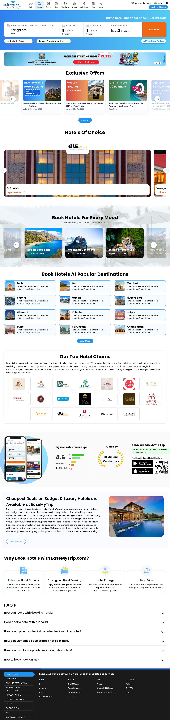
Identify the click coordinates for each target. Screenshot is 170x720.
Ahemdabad (135, 326)
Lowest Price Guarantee (53, 41)
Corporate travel (104, 692)
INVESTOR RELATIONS (15, 717)
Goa (74, 283)
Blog (128, 692)
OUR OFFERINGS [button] (13, 674)
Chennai (22, 312)
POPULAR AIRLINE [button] (13, 694)
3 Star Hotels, (43, 286)
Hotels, (20, 286)
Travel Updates (75, 692)
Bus (40, 684)
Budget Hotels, (29, 286)
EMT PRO (130, 688)
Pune (20, 326)
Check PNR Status (105, 688)
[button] (32, 92)
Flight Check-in (46, 696)
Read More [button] (16, 541)
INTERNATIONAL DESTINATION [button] (13, 689)
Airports (42, 688)
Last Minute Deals (18, 41)
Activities (43, 692)
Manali (76, 297)
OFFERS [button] (9, 703)
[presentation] (4, 171)
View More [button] (85, 341)
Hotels (71, 679)
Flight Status (73, 684)
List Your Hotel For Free (153, 41)
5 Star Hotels (34, 289)
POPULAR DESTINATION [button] (16, 683)
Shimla (21, 297)
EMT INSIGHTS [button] (12, 708)
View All (85, 120)
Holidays (130, 679)
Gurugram (79, 326)
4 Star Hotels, (23, 289)
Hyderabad (134, 297)
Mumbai (132, 283)
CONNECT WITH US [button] (15, 699)
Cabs (99, 684)
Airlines (129, 684)
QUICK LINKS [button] (11, 678)
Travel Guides (74, 688)
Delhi (20, 283)
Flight (41, 679)
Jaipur (131, 312)
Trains (100, 679)
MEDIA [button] (9, 712)
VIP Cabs (72, 696)
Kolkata (77, 312)
